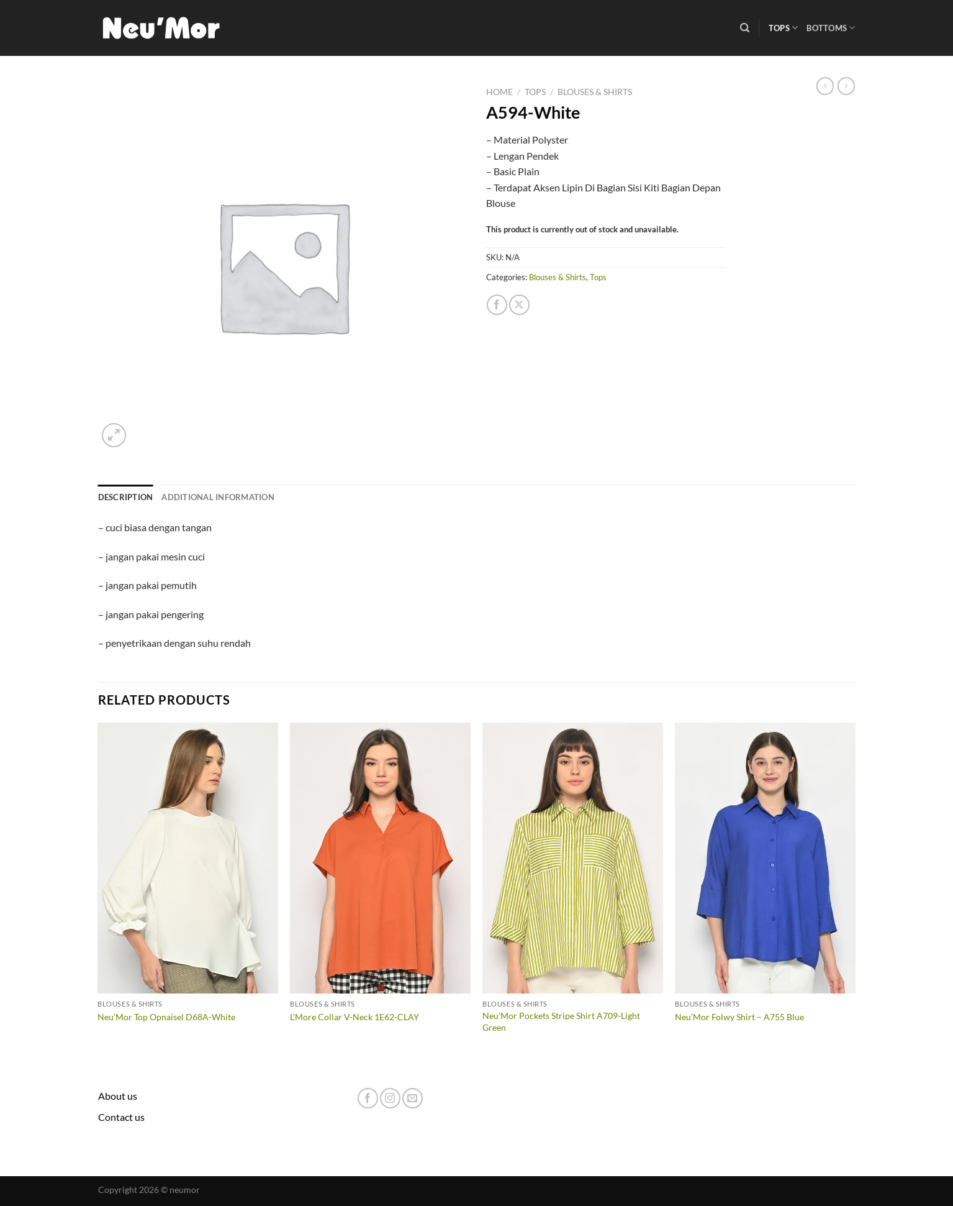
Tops (783, 28)
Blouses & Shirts (595, 92)
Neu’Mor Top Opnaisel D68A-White (166, 1017)
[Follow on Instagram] (390, 1098)
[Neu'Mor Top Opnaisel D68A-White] (187, 858)
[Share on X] (519, 305)
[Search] (744, 28)
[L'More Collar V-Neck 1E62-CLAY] (380, 858)
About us (117, 1096)
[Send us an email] (412, 1098)
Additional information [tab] (217, 497)
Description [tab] (125, 497)
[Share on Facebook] (497, 305)
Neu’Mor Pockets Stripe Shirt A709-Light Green (561, 1021)
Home (499, 92)
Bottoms (830, 28)
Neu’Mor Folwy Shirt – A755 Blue (739, 1017)
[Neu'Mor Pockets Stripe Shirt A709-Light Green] (572, 858)
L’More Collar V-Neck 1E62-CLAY (354, 1017)
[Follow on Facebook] (368, 1098)
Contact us (121, 1117)
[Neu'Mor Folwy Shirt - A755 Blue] (765, 858)
